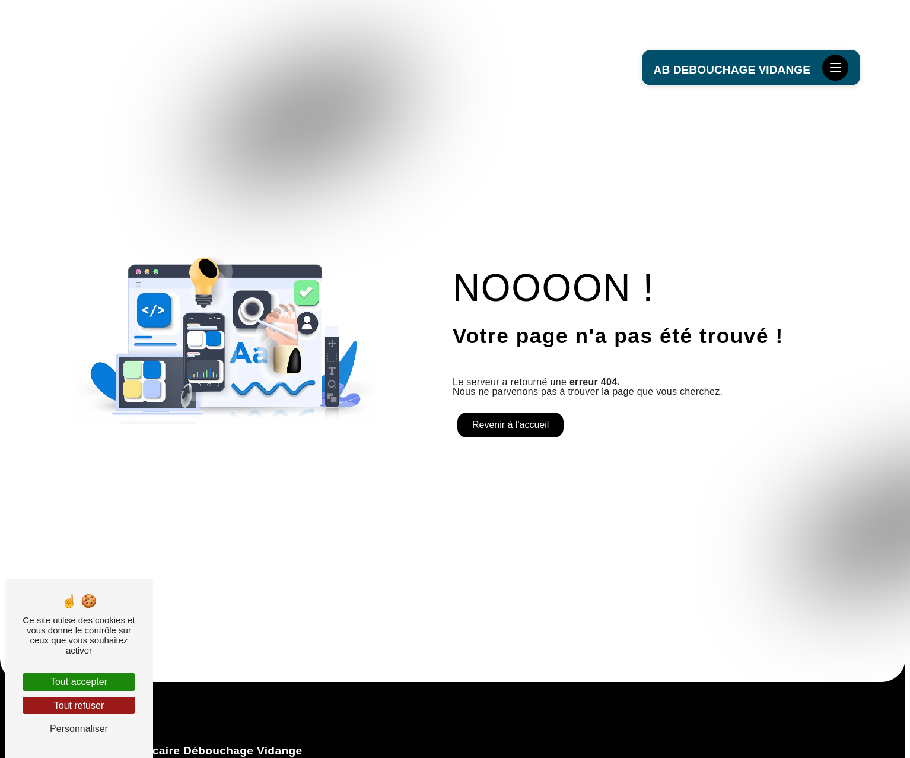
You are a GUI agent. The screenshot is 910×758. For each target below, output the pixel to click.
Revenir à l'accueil (510, 425)
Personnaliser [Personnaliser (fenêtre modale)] (79, 729)
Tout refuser (79, 705)
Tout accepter (78, 682)
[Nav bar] (835, 68)
